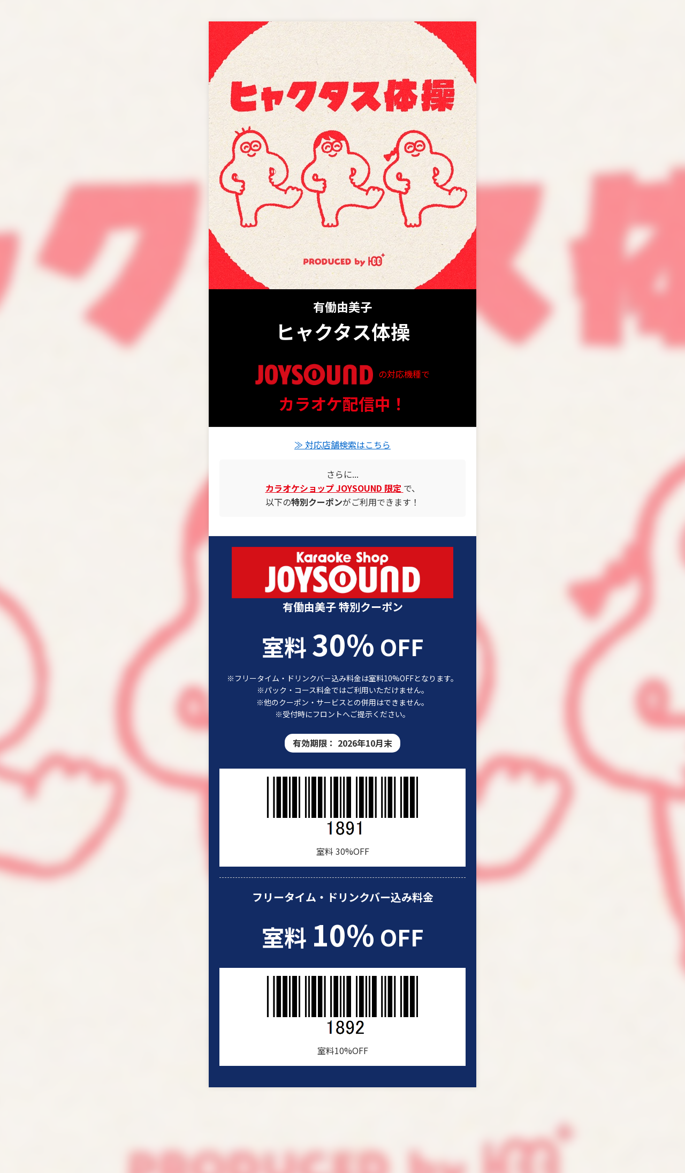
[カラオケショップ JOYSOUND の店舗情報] (334, 488)
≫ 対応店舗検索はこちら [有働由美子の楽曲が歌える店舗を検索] (342, 444)
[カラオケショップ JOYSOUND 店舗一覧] (342, 572)
